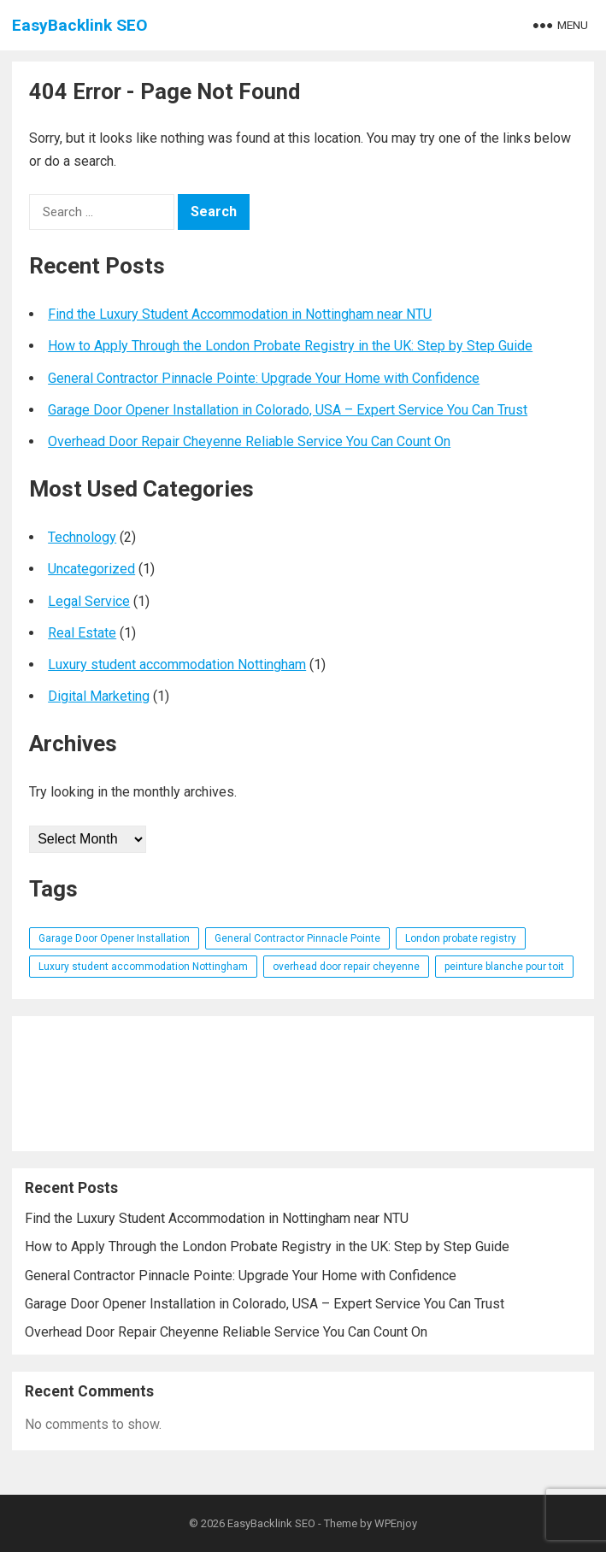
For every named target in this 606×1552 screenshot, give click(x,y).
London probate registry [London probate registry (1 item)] (460, 938)
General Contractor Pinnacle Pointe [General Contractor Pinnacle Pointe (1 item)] (297, 938)
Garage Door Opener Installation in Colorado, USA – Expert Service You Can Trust (287, 410)
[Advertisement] (303, 1083)
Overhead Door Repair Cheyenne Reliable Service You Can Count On (249, 441)
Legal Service (89, 601)
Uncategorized (91, 569)
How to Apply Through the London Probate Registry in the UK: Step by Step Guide (290, 346)
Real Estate (82, 633)
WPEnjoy (395, 1523)
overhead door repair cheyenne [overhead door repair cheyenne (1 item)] (346, 967)
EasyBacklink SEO (80, 25)
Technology (82, 537)
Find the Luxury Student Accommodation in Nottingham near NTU (240, 314)
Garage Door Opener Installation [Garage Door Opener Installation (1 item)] (114, 938)
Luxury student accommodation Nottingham (177, 664)
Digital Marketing (99, 696)
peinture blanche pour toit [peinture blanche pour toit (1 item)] (504, 967)
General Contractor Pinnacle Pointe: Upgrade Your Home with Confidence (264, 378)
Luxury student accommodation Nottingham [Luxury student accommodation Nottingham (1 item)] (143, 967)
